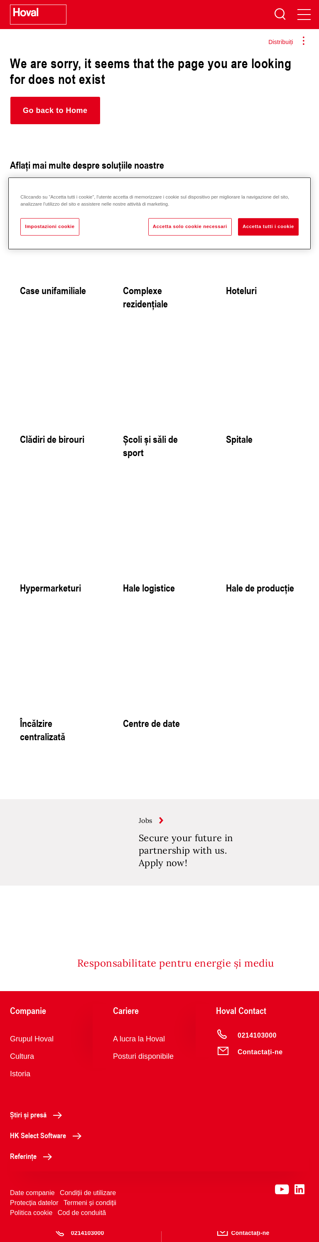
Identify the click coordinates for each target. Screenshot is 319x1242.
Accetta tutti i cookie (268, 226)
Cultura (22, 1067)
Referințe (33, 1166)
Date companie (32, 1203)
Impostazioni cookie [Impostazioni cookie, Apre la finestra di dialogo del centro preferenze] (50, 226)
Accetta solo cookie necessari (190, 226)
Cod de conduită (82, 1223)
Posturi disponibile (143, 1067)
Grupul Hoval (32, 1050)
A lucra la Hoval (139, 1050)
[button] (55, 110)
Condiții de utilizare (88, 1203)
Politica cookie (31, 1223)
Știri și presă (38, 1125)
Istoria (20, 1084)
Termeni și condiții (90, 1213)
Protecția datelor (34, 1213)
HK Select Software (48, 1146)
